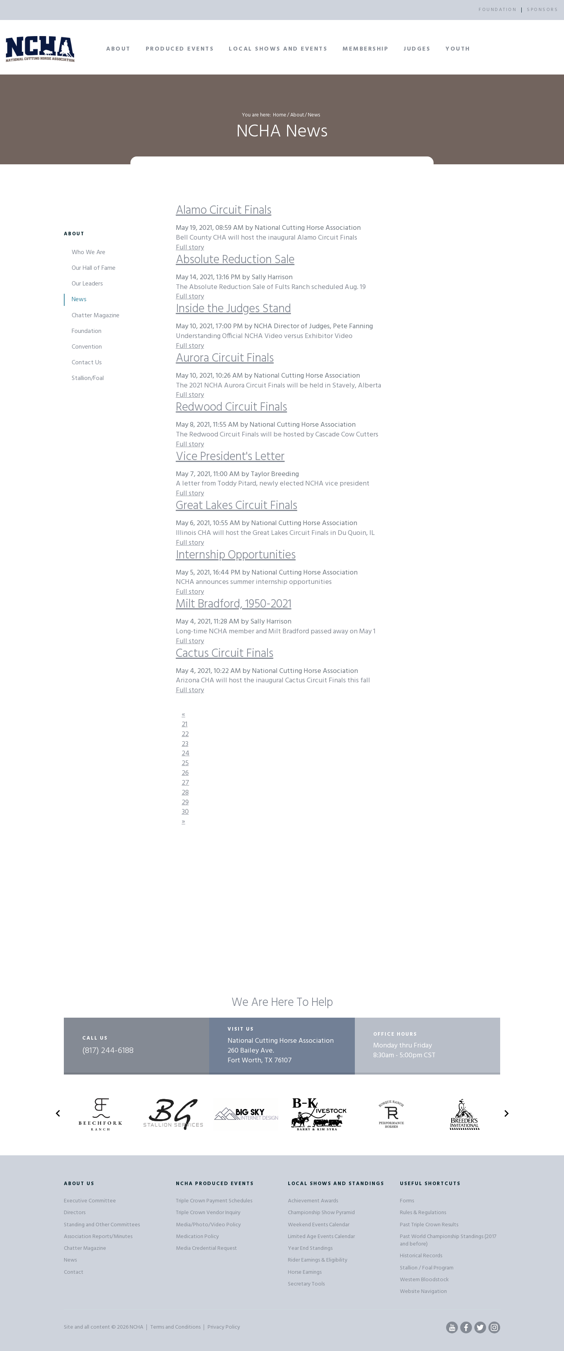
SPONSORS (542, 10)
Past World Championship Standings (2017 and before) (448, 1240)
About (118, 49)
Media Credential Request (206, 1248)
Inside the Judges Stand (233, 309)
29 (185, 802)
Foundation (86, 331)
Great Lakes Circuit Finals (236, 505)
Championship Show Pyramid (321, 1212)
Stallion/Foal (88, 378)
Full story (190, 247)
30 (185, 812)
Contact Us (87, 363)
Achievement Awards (313, 1201)
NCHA (136, 1327)
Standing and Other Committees (102, 1224)
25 (185, 763)
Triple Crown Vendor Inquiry (208, 1212)
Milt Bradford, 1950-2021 (233, 604)
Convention (87, 347)
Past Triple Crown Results (429, 1224)
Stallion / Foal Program (427, 1268)
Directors (74, 1212)
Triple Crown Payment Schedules (214, 1201)
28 (185, 792)
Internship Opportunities (236, 555)
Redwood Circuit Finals (231, 407)
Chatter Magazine (95, 316)
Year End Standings (310, 1248)
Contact (73, 1272)
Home (279, 115)
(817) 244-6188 (108, 1051)
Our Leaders (87, 284)
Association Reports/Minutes (98, 1236)
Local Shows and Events (278, 49)
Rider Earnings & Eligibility (317, 1260)
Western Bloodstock (424, 1279)
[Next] (183, 821)
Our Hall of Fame (94, 268)
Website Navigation (423, 1291)
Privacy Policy (224, 1327)
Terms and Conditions (175, 1327)
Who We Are (88, 252)
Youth (457, 49)
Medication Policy (197, 1236)
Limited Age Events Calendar (321, 1236)
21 (185, 724)
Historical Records (421, 1255)
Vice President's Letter (230, 456)
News (79, 300)
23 (185, 744)
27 (185, 783)
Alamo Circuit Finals (223, 210)
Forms (407, 1201)
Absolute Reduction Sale (235, 260)
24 (186, 753)
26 (185, 773)
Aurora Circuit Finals (225, 358)
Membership (365, 49)
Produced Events (180, 49)
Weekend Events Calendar (318, 1224)
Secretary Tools (306, 1284)
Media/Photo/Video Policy (208, 1224)
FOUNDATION (498, 10)
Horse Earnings (305, 1272)
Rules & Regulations (423, 1212)
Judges (416, 49)
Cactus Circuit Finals (224, 653)
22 (185, 734)
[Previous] (183, 714)
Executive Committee (90, 1201)
